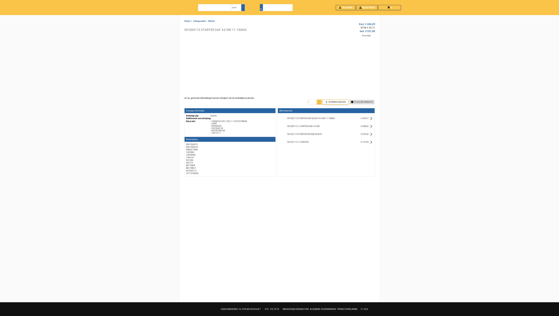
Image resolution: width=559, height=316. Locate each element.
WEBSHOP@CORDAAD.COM (296, 309)
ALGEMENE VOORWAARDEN (323, 309)
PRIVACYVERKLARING (347, 309)
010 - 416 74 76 (272, 309)
